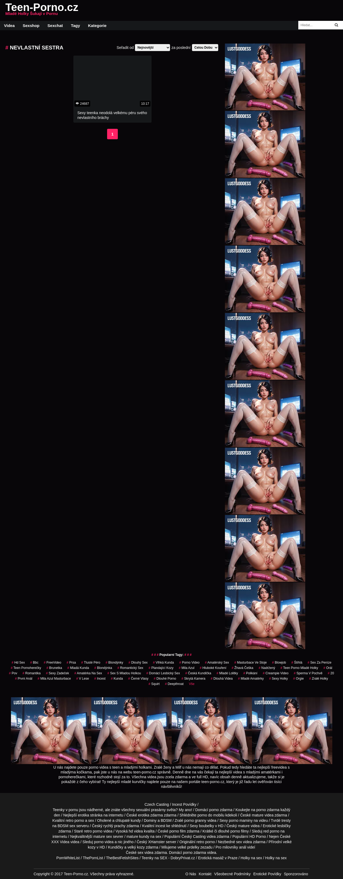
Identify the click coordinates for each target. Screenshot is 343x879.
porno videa (104, 842)
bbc (34, 662)
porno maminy (241, 820)
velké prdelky (188, 847)
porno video (189, 662)
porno (214, 810)
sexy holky (278, 678)
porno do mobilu (210, 815)
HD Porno (258, 836)
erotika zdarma (150, 815)
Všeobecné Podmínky (232, 874)
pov (13, 673)
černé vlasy (138, 678)
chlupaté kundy (128, 820)
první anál (23, 678)
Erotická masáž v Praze (218, 858)
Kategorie (97, 25)
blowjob (279, 662)
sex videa (145, 852)
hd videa (136, 831)
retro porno (75, 820)
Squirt (154, 684)
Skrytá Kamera (193, 678)
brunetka (54, 668)
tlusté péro (90, 662)
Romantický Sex (130, 668)
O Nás (191, 874)
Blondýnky (114, 662)
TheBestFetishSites (122, 858)
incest (160, 826)
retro (200, 842)
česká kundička (198, 673)
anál (242, 847)
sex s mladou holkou (124, 673)
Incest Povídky (184, 804)
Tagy (75, 25)
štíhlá (296, 662)
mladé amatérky (251, 678)
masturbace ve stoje (250, 662)
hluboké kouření (213, 668)
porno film (177, 831)
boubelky (206, 826)
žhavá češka (242, 668)
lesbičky (284, 826)
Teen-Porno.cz (41, 10)
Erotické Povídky (267, 874)
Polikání (250, 673)
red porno (271, 831)
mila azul (186, 668)
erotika (83, 815)
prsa (71, 662)
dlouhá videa (222, 678)
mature (258, 815)
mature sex (102, 836)
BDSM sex (66, 826)
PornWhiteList (68, 858)
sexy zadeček (57, 673)
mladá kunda (78, 668)
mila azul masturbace (54, 678)
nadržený (267, 668)
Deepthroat (174, 684)
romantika (31, 673)
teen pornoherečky (26, 668)
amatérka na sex (88, 673)
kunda (117, 678)
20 (331, 673)
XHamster (156, 842)
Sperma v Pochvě (308, 673)
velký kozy (136, 847)
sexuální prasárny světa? (157, 810)
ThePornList (93, 858)
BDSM (166, 820)
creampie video (275, 673)
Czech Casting (157, 804)
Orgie (298, 678)
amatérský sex (217, 662)
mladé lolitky (227, 673)
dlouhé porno (165, 678)
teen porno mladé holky (299, 668)
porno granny (195, 820)
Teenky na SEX (154, 858)
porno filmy (239, 831)
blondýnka (103, 668)
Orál (327, 668)
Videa (9, 25)
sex (239, 842)
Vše (192, 684)
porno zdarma (267, 810)
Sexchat (55, 25)
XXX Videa (60, 842)
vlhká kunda (163, 662)
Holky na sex (251, 858)
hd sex (18, 662)
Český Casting (194, 836)
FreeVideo (52, 662)
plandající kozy (161, 668)
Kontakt (205, 874)
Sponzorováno (296, 874)
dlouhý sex (138, 662)
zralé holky (318, 678)
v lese (82, 678)
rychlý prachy (114, 826)
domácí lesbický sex (163, 673)
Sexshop (31, 25)
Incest (99, 678)
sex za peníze (319, 662)
